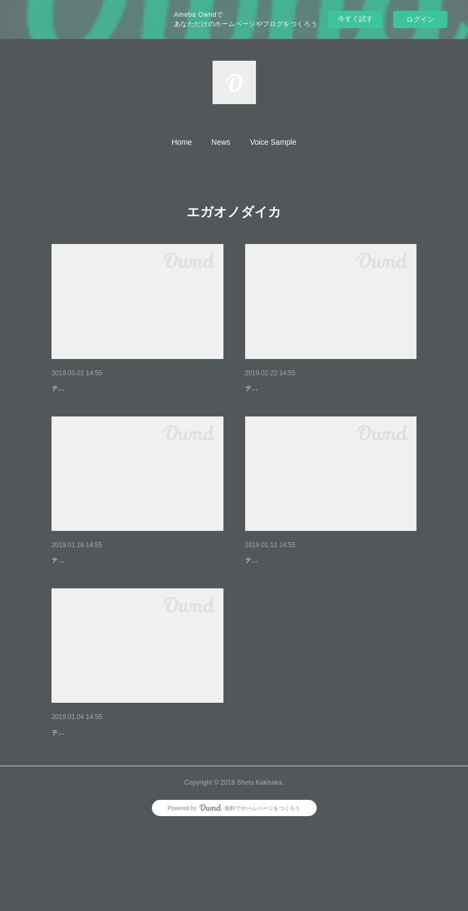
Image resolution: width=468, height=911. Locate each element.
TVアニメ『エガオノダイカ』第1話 (112, 788)
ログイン (420, 19)
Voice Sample (273, 142)
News (220, 142)
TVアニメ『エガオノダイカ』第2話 (305, 588)
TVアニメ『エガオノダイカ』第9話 (112, 388)
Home (182, 142)
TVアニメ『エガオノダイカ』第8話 (305, 388)
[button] (182, 142)
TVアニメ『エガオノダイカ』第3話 (112, 588)
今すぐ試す (355, 19)
